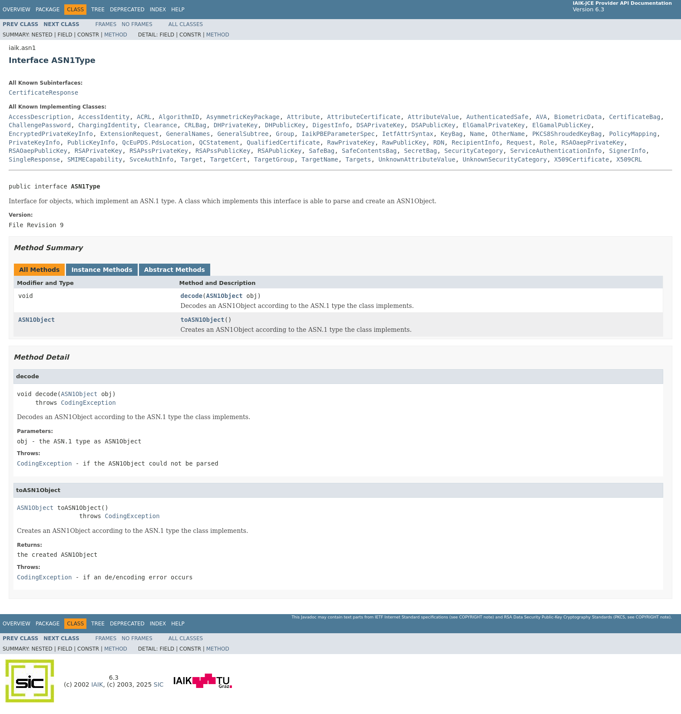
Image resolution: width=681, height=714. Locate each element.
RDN (438, 142)
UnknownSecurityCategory (505, 159)
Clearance (160, 125)
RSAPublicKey (279, 150)
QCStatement (219, 142)
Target (192, 159)
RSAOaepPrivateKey (593, 142)
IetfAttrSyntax (407, 133)
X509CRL (629, 159)
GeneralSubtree (242, 133)
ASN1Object (224, 295)
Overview (16, 10)
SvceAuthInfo (151, 159)
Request (519, 142)
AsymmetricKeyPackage (243, 116)
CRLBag (196, 125)
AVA (541, 116)
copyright (470, 617)
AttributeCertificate (363, 116)
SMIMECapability (94, 159)
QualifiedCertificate (283, 142)
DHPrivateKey (236, 125)
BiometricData (578, 116)
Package (48, 10)
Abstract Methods (174, 269)
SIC (159, 684)
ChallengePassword (40, 125)
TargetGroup (274, 159)
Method (115, 35)
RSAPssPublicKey (222, 150)
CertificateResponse (43, 92)
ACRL (144, 116)
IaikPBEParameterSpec (338, 133)
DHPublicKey (285, 125)
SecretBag (420, 150)
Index (158, 10)
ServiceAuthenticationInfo (556, 150)
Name (477, 133)
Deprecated (127, 10)
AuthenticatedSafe (497, 116)
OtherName (508, 133)
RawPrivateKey (351, 142)
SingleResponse (34, 159)
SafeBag (321, 150)
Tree (98, 10)
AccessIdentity (103, 116)
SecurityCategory (473, 150)
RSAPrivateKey (98, 150)
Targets (358, 159)
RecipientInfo (475, 142)
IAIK (97, 684)
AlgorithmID (179, 116)
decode (192, 295)
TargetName (319, 159)
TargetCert (228, 159)
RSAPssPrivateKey (158, 150)
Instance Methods (101, 269)
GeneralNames (188, 133)
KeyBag (452, 133)
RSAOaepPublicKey (38, 150)
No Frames (137, 24)
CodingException (88, 402)
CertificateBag (634, 116)
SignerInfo (627, 150)
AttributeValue (433, 116)
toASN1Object (203, 319)
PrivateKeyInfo (34, 142)
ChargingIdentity (107, 125)
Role (546, 142)
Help (178, 10)
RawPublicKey (404, 142)
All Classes (186, 24)
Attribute (303, 116)
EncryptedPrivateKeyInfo (51, 133)
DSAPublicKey (433, 125)
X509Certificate (581, 159)
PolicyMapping (633, 133)
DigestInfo (331, 125)
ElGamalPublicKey (561, 125)
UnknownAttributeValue (416, 159)
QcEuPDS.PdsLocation (157, 142)
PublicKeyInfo (91, 142)
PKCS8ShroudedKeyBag (567, 133)
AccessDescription (40, 116)
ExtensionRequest (129, 133)
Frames (106, 24)
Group (285, 133)
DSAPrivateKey (380, 125)
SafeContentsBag (369, 150)
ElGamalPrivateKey (494, 125)
